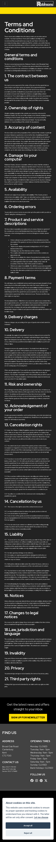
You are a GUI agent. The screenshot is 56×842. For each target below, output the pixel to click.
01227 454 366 (11, 769)
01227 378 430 (11, 767)
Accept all (28, 825)
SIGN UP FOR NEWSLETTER (28, 717)
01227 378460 (12, 771)
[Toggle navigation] (4, 3)
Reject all (28, 833)
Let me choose (41, 817)
